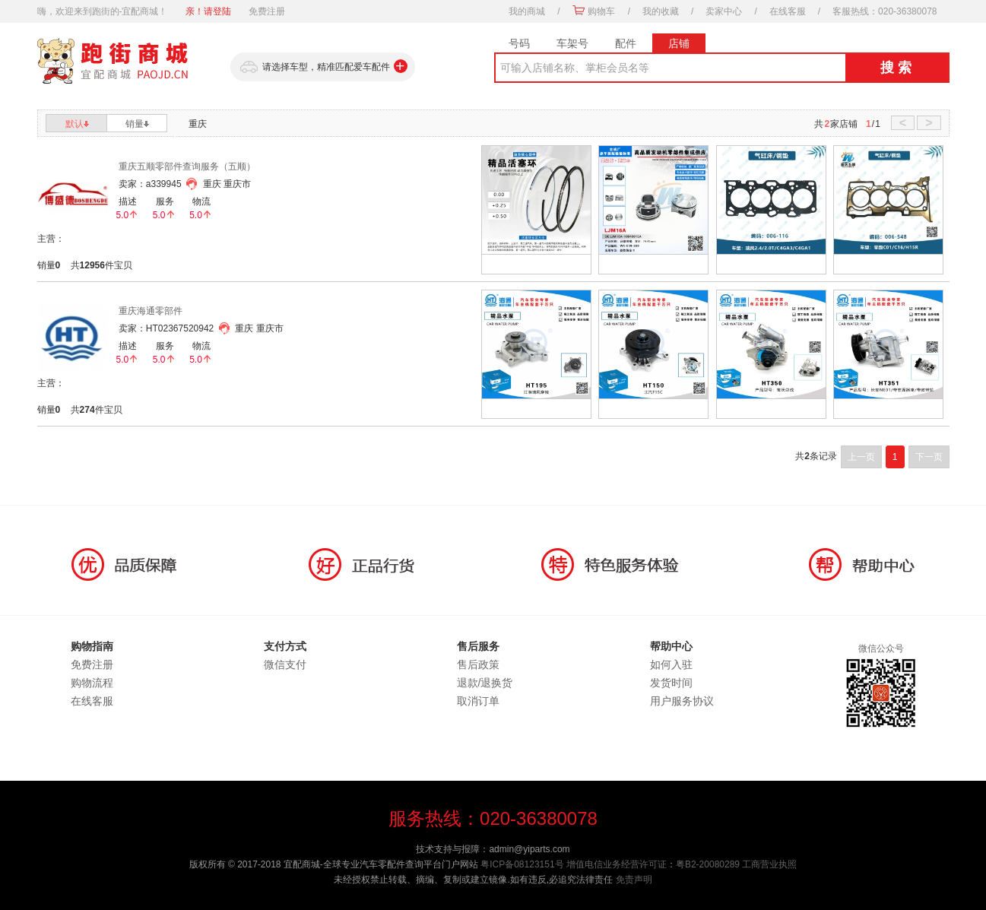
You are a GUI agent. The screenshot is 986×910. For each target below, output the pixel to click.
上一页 (861, 457)
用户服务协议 (682, 701)
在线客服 (787, 11)
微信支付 (285, 664)
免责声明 (634, 879)
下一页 (929, 457)
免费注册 (267, 11)
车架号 (572, 43)
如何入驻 (671, 664)
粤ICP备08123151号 (521, 864)
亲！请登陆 (208, 11)
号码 (519, 43)
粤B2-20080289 (708, 864)
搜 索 (895, 67)
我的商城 (527, 11)
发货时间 (671, 683)
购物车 (601, 11)
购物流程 (92, 683)
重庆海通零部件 (150, 311)
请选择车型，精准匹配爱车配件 (322, 66)
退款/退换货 (485, 683)
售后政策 (478, 664)
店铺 (679, 43)
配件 (625, 43)
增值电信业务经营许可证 (616, 864)
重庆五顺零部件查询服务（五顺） (187, 166)
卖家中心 (723, 11)
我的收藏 (660, 11)
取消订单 (478, 701)
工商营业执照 (769, 864)
